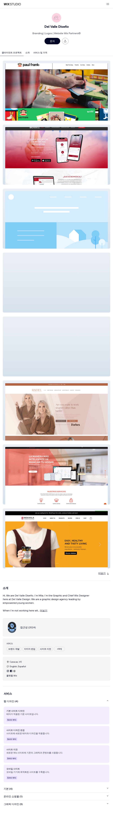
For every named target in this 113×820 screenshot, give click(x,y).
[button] (56, 91)
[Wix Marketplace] (12, 4)
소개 (27, 52)
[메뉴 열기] (108, 4)
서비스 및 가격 (40, 52)
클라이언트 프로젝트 (12, 52)
